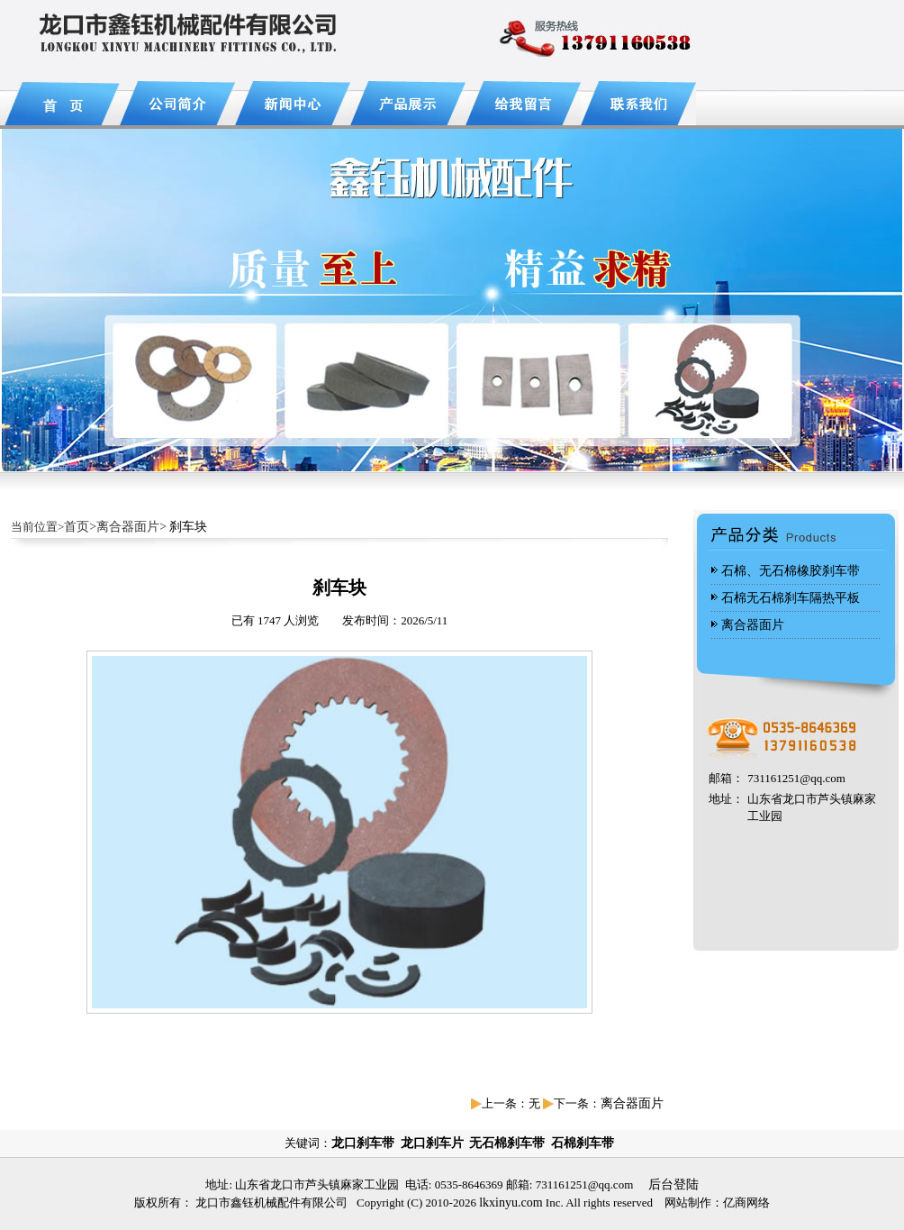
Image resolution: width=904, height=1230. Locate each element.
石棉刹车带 (582, 1143)
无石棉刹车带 (507, 1143)
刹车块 (188, 526)
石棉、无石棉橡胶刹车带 (790, 571)
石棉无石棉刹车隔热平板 (790, 598)
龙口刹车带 (362, 1143)
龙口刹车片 (432, 1143)
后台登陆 (673, 1184)
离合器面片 (632, 1103)
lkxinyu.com (510, 1202)
